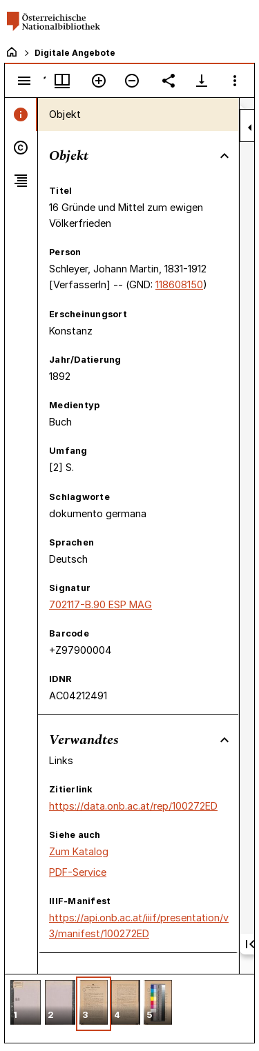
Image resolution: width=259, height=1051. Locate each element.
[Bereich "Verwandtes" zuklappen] (224, 740)
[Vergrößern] (98, 80)
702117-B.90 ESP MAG (100, 604)
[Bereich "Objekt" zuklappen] (224, 156)
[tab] (21, 114)
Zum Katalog (78, 851)
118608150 (179, 284)
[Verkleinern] (131, 80)
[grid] (129, 1008)
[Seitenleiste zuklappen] (250, 127)
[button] (25, 1004)
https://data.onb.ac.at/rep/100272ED (133, 806)
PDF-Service (77, 872)
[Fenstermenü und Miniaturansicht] (62, 80)
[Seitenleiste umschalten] (24, 80)
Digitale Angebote (75, 53)
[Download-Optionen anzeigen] (201, 80)
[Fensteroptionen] (234, 80)
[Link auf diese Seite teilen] (168, 80)
